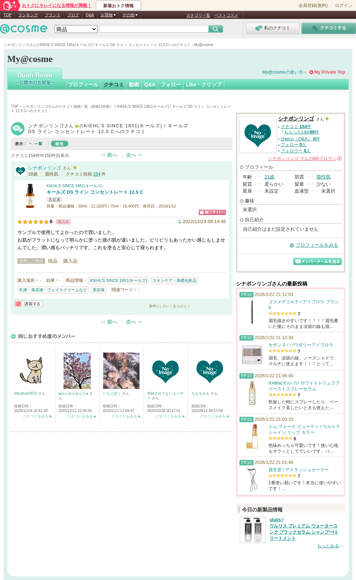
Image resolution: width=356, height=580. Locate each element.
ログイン (343, 5)
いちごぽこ (112, 393)
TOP (8, 15)
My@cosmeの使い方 (282, 72)
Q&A (90, 15)
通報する (29, 304)
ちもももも (201, 393)
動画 (134, 84)
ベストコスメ (226, 15)
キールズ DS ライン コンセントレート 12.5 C (94, 192)
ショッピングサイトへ (212, 212)
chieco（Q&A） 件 (300, 138)
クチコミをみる (35, 416)
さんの (305, 158)
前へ (112, 155)
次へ (131, 155)
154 (97, 174)
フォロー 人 (293, 144)
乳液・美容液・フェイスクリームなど (53, 290)
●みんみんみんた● (73, 393)
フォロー (171, 84)
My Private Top (330, 72)
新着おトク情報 (118, 5)
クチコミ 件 (296, 126)
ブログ (73, 15)
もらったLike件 (301, 132)
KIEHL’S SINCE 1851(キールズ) (74, 186)
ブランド (53, 15)
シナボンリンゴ (44, 167)
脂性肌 (323, 177)
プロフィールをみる (317, 245)
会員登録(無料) (313, 5)
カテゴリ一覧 (198, 15)
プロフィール (83, 84)
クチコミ (114, 84)
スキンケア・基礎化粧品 (175, 280)
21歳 (269, 177)
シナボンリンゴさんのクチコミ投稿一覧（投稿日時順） (68, 106)
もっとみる (328, 545)
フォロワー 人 (296, 150)
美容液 (54, 199)
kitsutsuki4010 (26, 393)
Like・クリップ (204, 84)
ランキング (28, 15)
